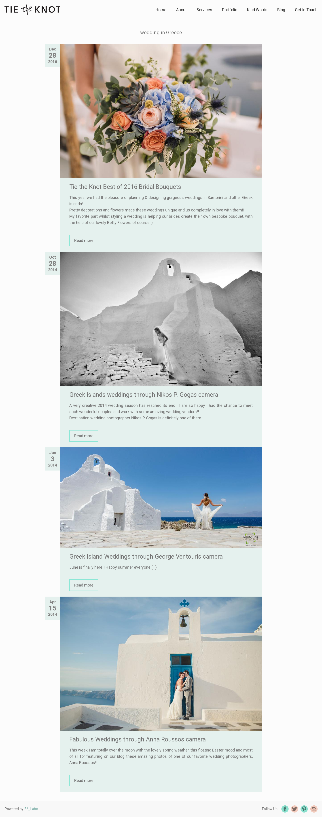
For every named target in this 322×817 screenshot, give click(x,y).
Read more (83, 240)
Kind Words (257, 9)
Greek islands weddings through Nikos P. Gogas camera (143, 394)
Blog (281, 9)
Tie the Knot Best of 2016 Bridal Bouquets (125, 186)
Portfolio (229, 9)
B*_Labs (31, 809)
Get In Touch (306, 9)
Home (160, 9)
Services (204, 9)
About (181, 9)
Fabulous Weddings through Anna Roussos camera (137, 739)
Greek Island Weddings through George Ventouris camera (146, 556)
